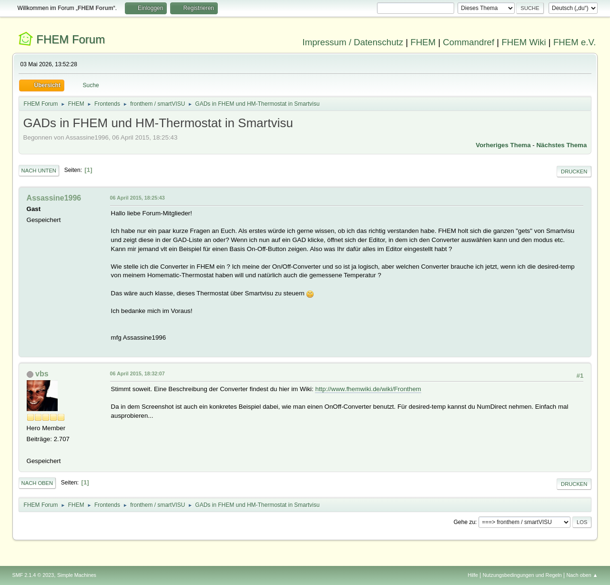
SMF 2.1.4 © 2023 (33, 575)
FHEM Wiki (523, 42)
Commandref (468, 42)
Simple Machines (76, 575)
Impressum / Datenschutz (353, 42)
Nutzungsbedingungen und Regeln (522, 575)
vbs (42, 374)
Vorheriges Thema (503, 145)
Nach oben (37, 483)
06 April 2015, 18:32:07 (137, 373)
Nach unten (38, 170)
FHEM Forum (70, 39)
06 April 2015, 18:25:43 (137, 198)
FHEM (423, 42)
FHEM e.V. (574, 42)
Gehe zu (464, 522)
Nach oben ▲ (582, 575)
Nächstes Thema (561, 145)
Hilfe (473, 575)
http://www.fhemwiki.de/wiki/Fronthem (368, 389)
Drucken (574, 171)
